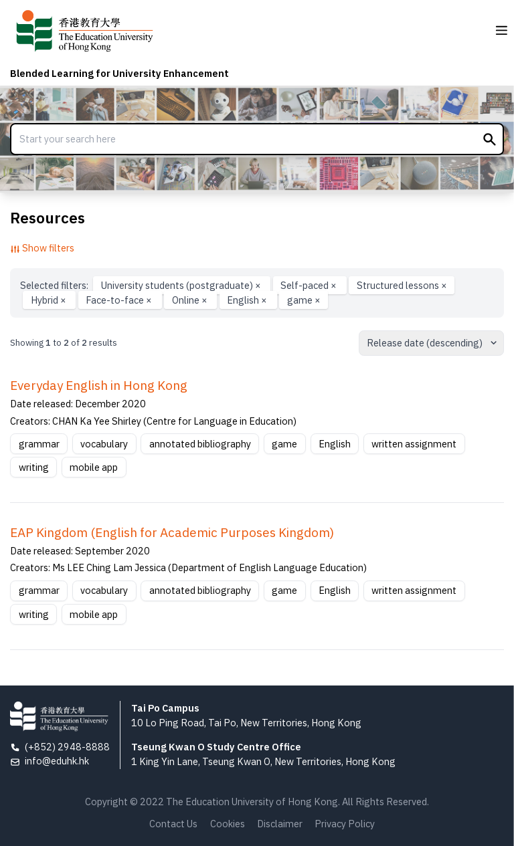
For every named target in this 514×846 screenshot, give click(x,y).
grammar (39, 443)
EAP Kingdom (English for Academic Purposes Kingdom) (172, 532)
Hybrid (49, 300)
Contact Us (173, 823)
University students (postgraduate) (182, 285)
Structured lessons (402, 285)
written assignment (413, 443)
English (248, 300)
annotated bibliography (200, 443)
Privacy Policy (345, 823)
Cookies (227, 823)
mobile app (94, 467)
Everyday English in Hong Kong (98, 385)
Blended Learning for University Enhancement (119, 73)
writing (34, 467)
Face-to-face (120, 300)
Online (190, 300)
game (304, 300)
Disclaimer (280, 823)
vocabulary (104, 443)
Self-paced (309, 285)
